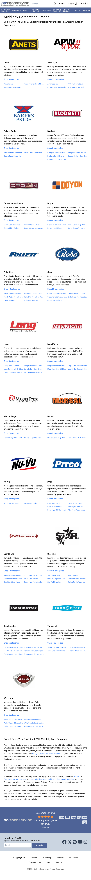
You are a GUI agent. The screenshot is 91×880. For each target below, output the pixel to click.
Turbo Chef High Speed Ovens (57, 647)
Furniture (76, 10)
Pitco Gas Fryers (53, 503)
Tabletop (26, 10)
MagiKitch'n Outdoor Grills (77, 366)
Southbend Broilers (31, 579)
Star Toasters (73, 575)
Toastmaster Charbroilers (13, 651)
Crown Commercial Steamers (14, 225)
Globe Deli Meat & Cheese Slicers (77, 294)
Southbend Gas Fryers (12, 582)
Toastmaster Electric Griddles (34, 647)
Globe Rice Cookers (54, 300)
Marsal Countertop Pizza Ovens (57, 438)
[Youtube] (80, 842)
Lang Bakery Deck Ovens (33, 369)
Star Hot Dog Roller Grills (56, 579)
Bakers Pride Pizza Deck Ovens (34, 153)
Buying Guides (35, 862)
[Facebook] (64, 842)
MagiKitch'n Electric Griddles (77, 369)
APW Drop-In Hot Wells (76, 87)
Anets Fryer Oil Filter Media (34, 84)
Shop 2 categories (11, 433)
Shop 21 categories (55, 79)
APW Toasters (52, 84)
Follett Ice (8, 272)
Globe (50, 272)
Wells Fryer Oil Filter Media (33, 726)
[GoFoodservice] (15, 4)
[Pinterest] (75, 842)
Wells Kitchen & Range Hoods (14, 723)
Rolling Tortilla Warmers (76, 582)
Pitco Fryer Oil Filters (75, 507)
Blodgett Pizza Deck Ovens (57, 153)
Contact (62, 4)
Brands (59, 862)
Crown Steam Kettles (32, 225)
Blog (48, 862)
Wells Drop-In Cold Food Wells (14, 726)
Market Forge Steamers (32, 438)
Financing (47, 857)
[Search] (42, 4)
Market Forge (10, 416)
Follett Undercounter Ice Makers (14, 294)
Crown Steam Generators (33, 228)
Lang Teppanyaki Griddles (13, 369)
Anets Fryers (8, 84)
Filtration (86, 10)
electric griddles (67, 779)
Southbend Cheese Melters (13, 579)
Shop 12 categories (12, 289)
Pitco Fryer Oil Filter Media (56, 510)
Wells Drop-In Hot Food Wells (34, 720)
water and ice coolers (51, 779)
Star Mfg (51, 554)
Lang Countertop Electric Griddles (34, 372)
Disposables (46, 10)
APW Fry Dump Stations (76, 84)
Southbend (9, 554)
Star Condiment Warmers (77, 579)
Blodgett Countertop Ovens (57, 159)
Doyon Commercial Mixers (56, 225)
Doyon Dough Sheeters (76, 228)
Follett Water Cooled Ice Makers (14, 297)
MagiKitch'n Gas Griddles (56, 369)
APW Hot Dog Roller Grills (56, 87)
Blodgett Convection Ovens (77, 153)
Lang (6, 344)
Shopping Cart (19, 857)
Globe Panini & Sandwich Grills (57, 297)
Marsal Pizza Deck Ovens (77, 438)
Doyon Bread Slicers (54, 228)
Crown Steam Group (13, 203)
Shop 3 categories (11, 79)
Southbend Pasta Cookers (33, 582)
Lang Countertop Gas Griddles (14, 372)
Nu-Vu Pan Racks (30, 503)
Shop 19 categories (55, 571)
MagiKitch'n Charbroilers (56, 366)
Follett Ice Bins (9, 300)
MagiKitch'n (53, 344)
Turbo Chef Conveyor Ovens (77, 647)
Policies (60, 857)
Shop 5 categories (55, 148)
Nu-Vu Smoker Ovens (11, 503)
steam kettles (36, 779)
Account (33, 857)
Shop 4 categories (11, 148)
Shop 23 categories (55, 289)
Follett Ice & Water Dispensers (34, 294)
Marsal (50, 416)
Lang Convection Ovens (33, 366)
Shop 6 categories (55, 499)
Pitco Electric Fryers (75, 503)
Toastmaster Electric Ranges (14, 654)
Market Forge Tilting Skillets (14, 438)
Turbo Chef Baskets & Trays (77, 651)
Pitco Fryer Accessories (76, 510)
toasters (77, 776)
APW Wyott (52, 62)
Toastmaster (10, 626)
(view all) (45, 827)
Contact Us (73, 857)
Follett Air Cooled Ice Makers (34, 297)
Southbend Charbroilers (12, 575)
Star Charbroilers (53, 575)
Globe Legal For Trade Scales (77, 297)
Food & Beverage (66, 10)
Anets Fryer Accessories (12, 87)
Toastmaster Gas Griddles (13, 647)
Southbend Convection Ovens (34, 575)
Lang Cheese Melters (11, 366)
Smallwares (16, 10)
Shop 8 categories (11, 361)
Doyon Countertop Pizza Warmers (77, 225)
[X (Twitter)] (69, 842)
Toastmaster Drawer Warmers (34, 654)
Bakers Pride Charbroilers (13, 156)
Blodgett (51, 131)
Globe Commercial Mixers (56, 294)
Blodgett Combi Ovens (55, 156)
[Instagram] (85, 842)
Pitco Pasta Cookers (54, 507)
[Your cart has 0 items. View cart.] (84, 4)
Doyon (50, 203)
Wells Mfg (8, 698)
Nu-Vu (7, 482)
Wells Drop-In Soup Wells (13, 720)
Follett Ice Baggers (31, 300)
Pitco (49, 482)
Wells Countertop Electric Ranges (34, 723)
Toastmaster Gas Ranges (33, 651)
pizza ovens (14, 779)
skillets (23, 779)
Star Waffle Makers (54, 582)
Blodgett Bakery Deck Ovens (77, 156)
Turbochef (52, 626)
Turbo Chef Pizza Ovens (56, 651)
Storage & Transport (57, 10)
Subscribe (39, 845)
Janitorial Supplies (36, 10)
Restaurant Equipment (5, 10)
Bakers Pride (10, 131)
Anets (6, 62)
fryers (6, 779)
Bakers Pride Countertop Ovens (14, 153)
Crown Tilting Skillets (11, 228)
